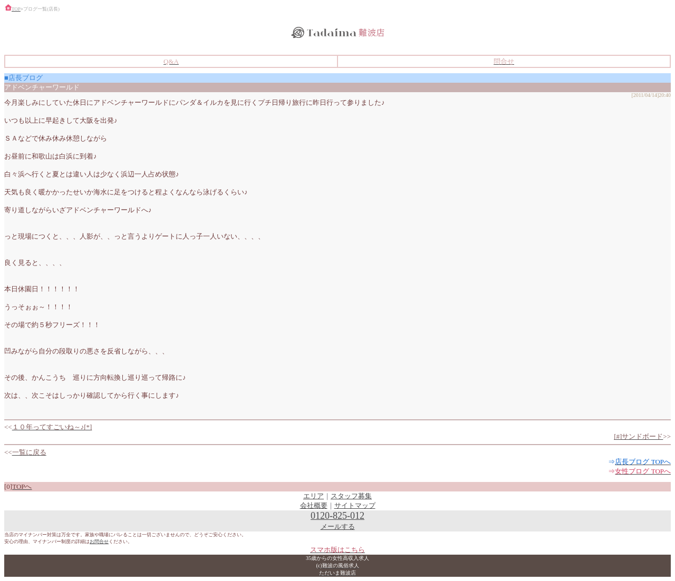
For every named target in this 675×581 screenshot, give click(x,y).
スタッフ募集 (351, 496)
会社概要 (313, 505)
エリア (313, 496)
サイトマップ (354, 505)
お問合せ (99, 541)
